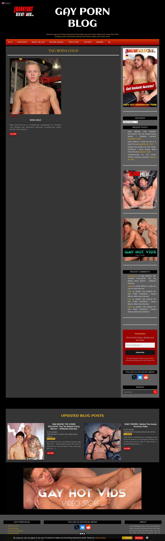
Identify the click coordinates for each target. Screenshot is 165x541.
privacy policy (149, 358)
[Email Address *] (140, 345)
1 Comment (51, 441)
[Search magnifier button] (109, 42)
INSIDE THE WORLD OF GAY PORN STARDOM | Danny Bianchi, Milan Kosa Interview (142, 149)
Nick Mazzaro (53, 434)
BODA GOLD (35, 120)
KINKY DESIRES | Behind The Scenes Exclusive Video (141, 427)
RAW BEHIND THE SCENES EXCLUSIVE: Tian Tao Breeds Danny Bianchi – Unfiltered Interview (142, 134)
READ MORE (13, 134)
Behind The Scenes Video (60, 436)
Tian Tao (49, 439)
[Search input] (138, 392)
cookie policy (100, 538)
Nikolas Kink (145, 434)
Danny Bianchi (73, 436)
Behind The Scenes (135, 434)
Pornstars (14, 116)
